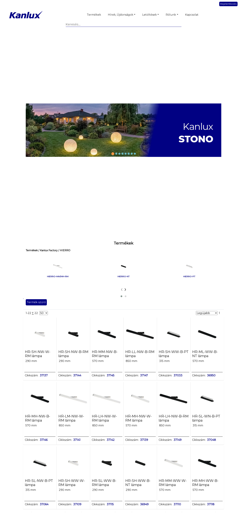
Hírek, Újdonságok (120, 14)
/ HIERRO (64, 250)
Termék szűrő (36, 302)
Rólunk (171, 14)
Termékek (94, 14)
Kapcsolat (191, 14)
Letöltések (149, 14)
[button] (121, 296)
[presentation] (122, 289)
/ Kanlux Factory (48, 250)
